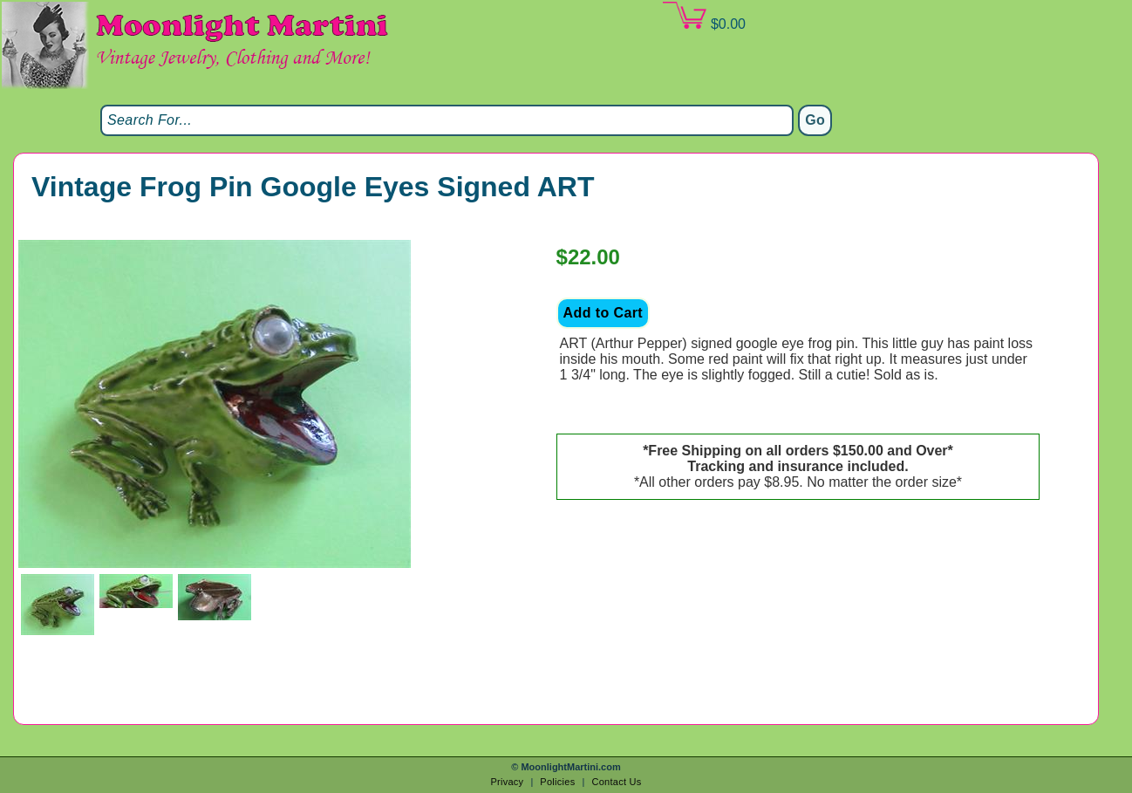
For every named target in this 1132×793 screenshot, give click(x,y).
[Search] (447, 120)
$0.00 (704, 16)
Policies (557, 781)
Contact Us (616, 781)
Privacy (506, 781)
